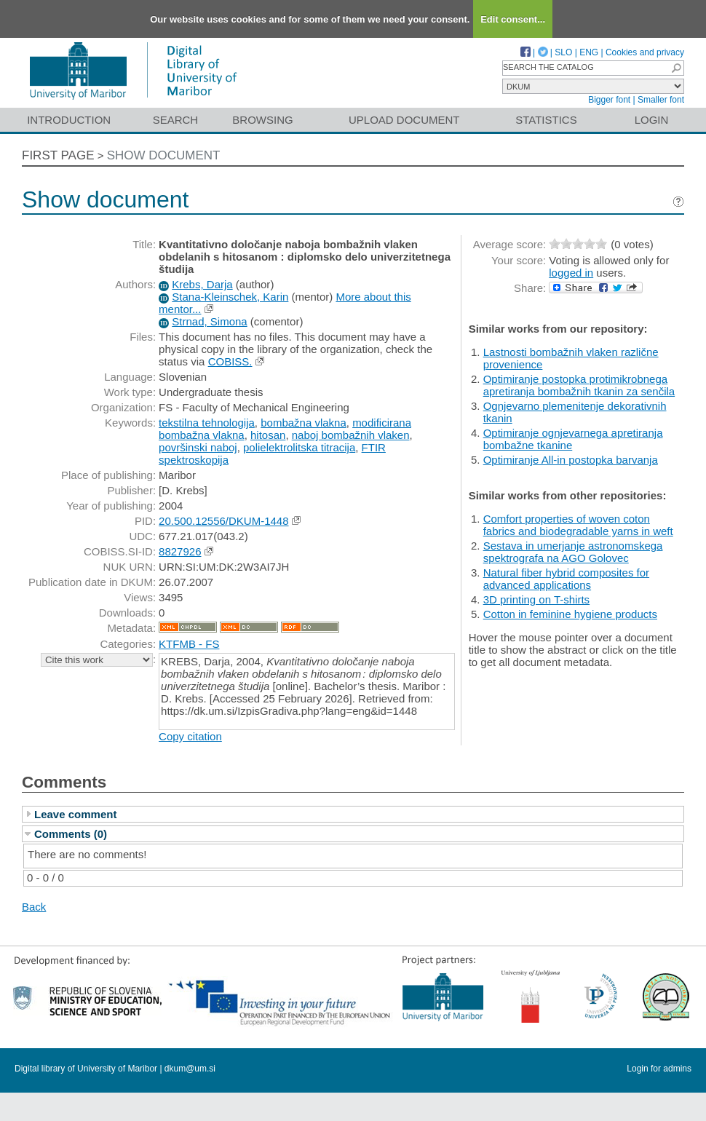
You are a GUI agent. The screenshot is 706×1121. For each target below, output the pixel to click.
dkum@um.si (189, 1068)
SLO (563, 52)
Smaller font (661, 100)
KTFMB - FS (189, 644)
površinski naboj (198, 447)
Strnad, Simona (209, 321)
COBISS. (230, 361)
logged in (571, 272)
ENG (588, 52)
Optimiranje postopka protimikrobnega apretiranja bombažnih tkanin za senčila (579, 385)
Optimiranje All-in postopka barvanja (570, 459)
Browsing (262, 120)
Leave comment (75, 814)
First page (58, 155)
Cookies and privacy (645, 52)
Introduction (69, 120)
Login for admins (659, 1068)
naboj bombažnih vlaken (351, 435)
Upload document (404, 120)
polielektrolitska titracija (299, 447)
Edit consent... (512, 19)
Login (652, 120)
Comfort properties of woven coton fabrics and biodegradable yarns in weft (578, 524)
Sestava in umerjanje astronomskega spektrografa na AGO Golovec (573, 551)
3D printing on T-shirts (536, 599)
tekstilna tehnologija (207, 422)
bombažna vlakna (303, 422)
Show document (164, 155)
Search (176, 120)
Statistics (545, 120)
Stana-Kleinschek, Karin (230, 296)
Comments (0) (70, 834)
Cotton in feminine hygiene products (570, 614)
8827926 (180, 551)
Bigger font (609, 100)
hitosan (267, 435)
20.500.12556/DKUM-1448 (223, 521)
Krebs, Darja (202, 284)
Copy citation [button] (190, 736)
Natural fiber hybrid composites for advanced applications (566, 578)
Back (34, 906)
